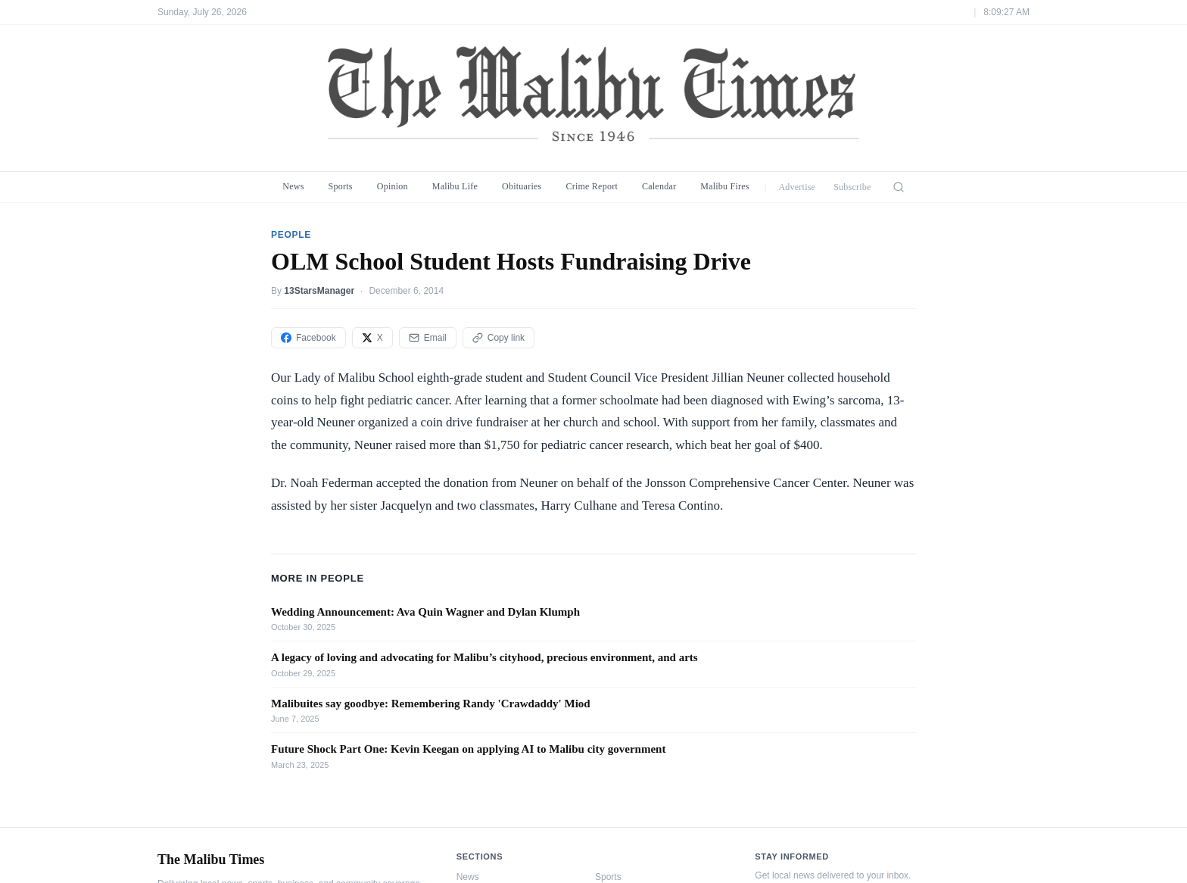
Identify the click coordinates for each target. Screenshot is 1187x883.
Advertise (796, 187)
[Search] (898, 187)
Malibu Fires (724, 186)
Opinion (392, 186)
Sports (341, 186)
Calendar (659, 186)
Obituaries (521, 186)
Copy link (498, 337)
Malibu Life (455, 186)
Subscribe (852, 187)
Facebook (308, 337)
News (293, 186)
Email (428, 337)
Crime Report (591, 186)
